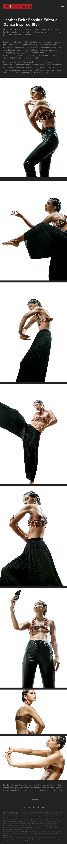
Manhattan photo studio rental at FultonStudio (34, 825)
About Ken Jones (8, 838)
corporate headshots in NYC (22, 823)
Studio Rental (51, 838)
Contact (17, 838)
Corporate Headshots (27, 838)
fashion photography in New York (41, 823)
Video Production (40, 838)
